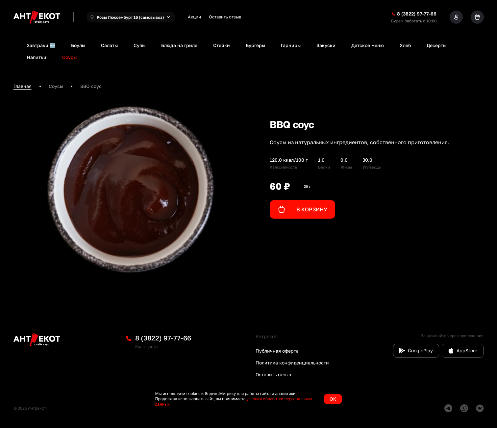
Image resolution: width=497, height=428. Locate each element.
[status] (248, 399)
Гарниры (291, 45)
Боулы (78, 45)
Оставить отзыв (225, 16)
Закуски (325, 45)
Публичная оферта (277, 351)
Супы (139, 45)
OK (333, 399)
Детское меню (367, 45)
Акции (194, 16)
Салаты (109, 45)
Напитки (36, 57)
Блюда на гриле (179, 45)
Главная (22, 86)
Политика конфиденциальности (292, 362)
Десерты (436, 45)
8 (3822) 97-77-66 (163, 338)
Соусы (69, 57)
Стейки (221, 45)
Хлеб (405, 45)
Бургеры (255, 45)
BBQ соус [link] (91, 86)
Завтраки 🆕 (41, 45)
